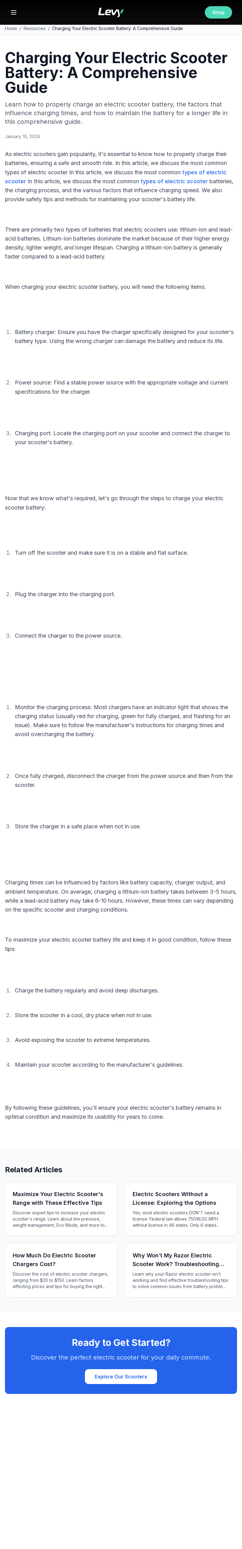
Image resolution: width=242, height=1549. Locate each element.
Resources (35, 28)
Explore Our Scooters (121, 1376)
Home (11, 28)
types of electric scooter (174, 181)
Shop (218, 12)
